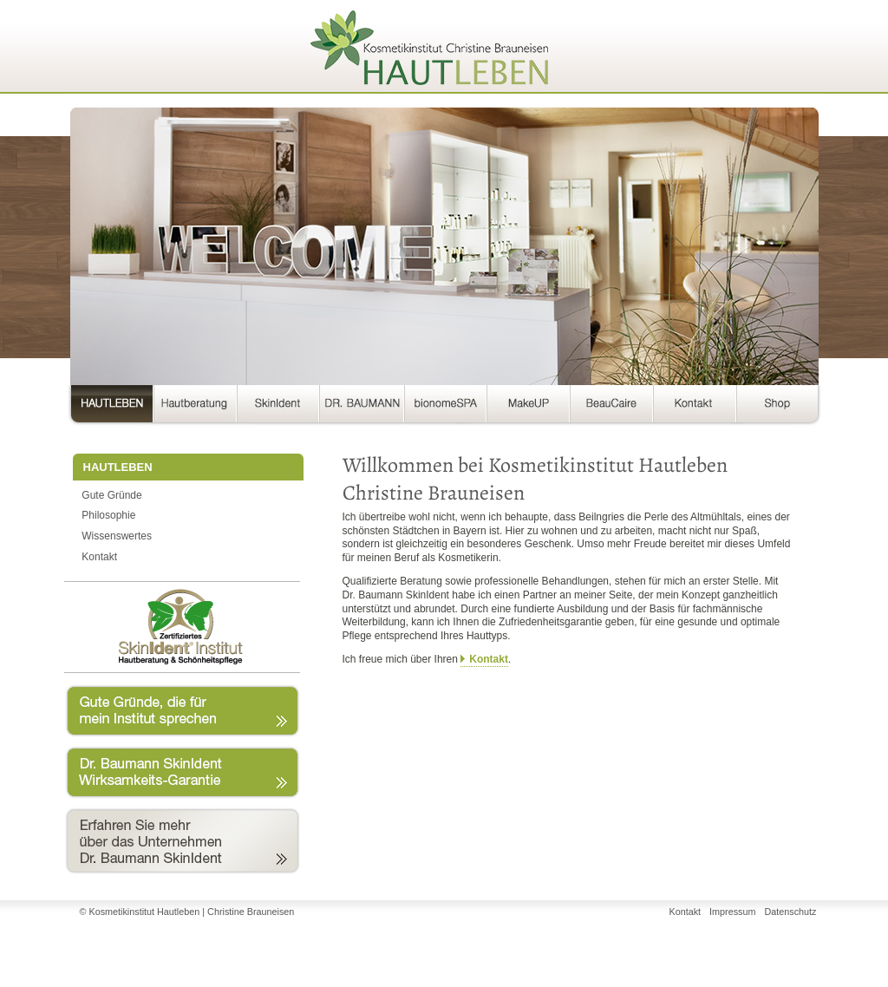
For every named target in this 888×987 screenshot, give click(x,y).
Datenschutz (790, 911)
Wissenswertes (117, 536)
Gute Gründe (111, 495)
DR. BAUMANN (361, 407)
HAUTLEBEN (108, 407)
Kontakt (694, 407)
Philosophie (108, 515)
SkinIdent (278, 407)
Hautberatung (195, 407)
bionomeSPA (445, 407)
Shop (777, 407)
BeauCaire (611, 407)
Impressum (732, 911)
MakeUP (528, 407)
